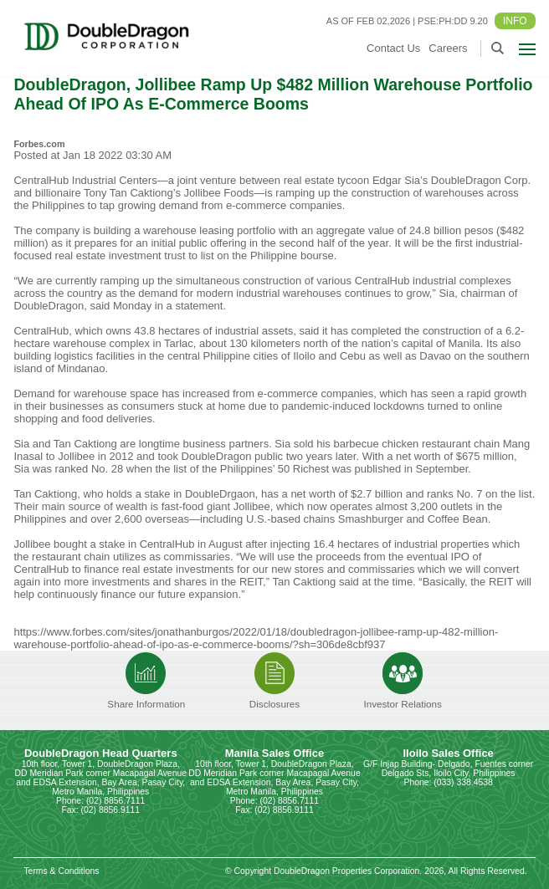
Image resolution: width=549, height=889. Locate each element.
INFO (515, 21)
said (349, 581)
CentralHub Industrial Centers (84, 180)
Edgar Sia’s (400, 180)
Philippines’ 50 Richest (274, 468)
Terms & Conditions (61, 871)
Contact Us (393, 48)
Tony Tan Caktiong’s (132, 192)
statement (199, 305)
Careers (447, 48)
